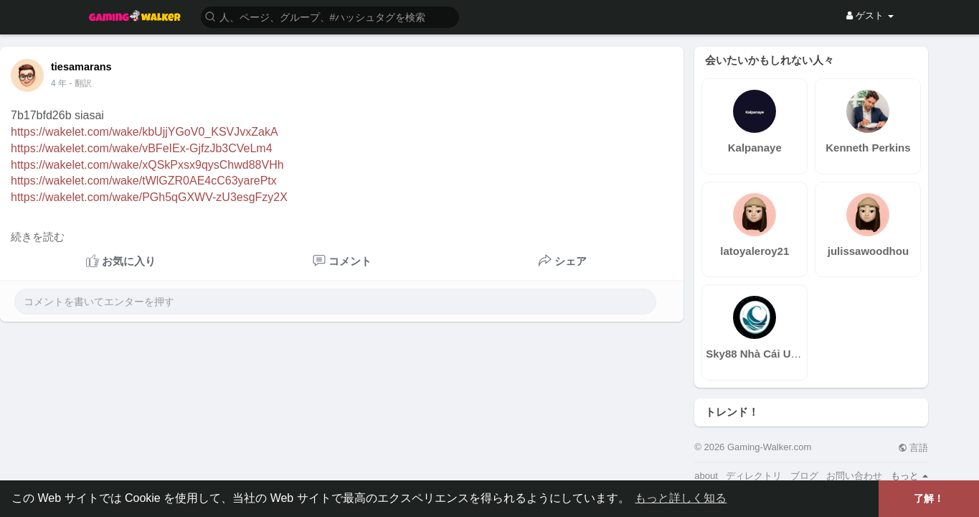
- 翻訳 (80, 83)
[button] (330, 16)
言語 (913, 447)
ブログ (804, 475)
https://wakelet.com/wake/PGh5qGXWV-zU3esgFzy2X (149, 197)
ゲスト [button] (869, 15)
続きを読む (38, 237)
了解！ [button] (929, 498)
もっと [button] (910, 475)
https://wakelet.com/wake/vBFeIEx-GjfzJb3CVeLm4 (142, 148)
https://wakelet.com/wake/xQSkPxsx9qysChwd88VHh (147, 165)
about (706, 475)
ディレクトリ (754, 475)
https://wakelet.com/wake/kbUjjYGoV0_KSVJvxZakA (144, 132)
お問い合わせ (854, 475)
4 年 (59, 83)
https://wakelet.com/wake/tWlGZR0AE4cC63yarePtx (144, 180)
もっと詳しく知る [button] (681, 498)
